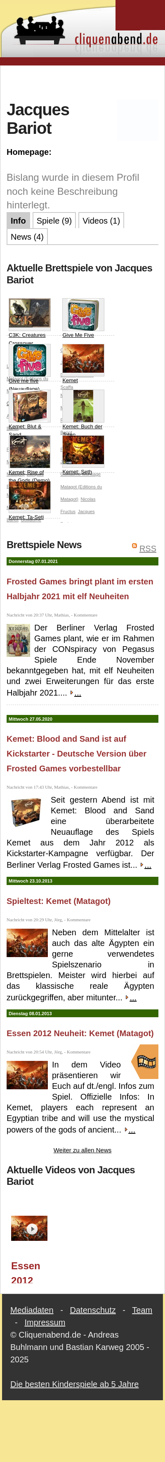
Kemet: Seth (83, 455)
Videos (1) (101, 220)
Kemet (83, 363)
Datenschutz (93, 1310)
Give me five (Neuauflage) (30, 368)
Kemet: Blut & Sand (30, 414)
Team (142, 1310)
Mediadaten (32, 1310)
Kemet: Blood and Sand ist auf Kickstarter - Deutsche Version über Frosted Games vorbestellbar (76, 753)
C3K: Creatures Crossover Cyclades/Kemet (30, 326)
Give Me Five (83, 318)
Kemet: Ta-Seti (30, 500)
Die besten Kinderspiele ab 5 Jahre (74, 1384)
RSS (147, 548)
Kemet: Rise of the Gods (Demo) (30, 459)
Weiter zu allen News (83, 1150)
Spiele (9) (54, 220)
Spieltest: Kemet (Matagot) (59, 901)
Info (18, 220)
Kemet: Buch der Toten (83, 414)
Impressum (44, 1322)
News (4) (27, 236)
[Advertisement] (83, 82)
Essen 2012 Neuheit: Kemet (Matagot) (80, 1033)
